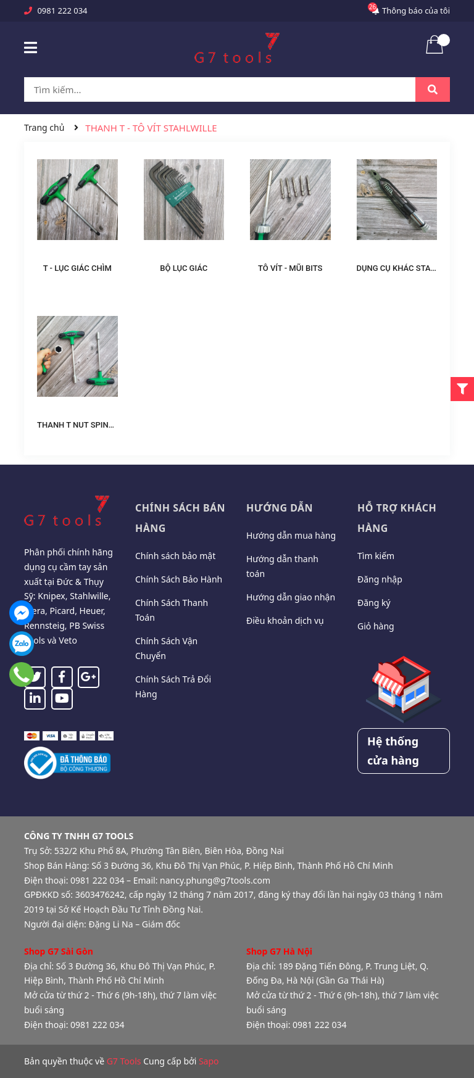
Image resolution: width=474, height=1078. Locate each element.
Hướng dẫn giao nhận (290, 597)
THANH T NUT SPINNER (80, 424)
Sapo (209, 1061)
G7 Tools (124, 1061)
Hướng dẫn (279, 508)
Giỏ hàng (375, 626)
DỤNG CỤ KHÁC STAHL (399, 268)
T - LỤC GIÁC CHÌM (77, 268)
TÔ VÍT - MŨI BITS (290, 268)
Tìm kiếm (375, 556)
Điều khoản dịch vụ (285, 620)
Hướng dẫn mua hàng (291, 535)
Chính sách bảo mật (175, 556)
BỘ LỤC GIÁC (183, 268)
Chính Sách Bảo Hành (178, 579)
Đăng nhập (379, 579)
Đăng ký (374, 602)
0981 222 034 (62, 10)
